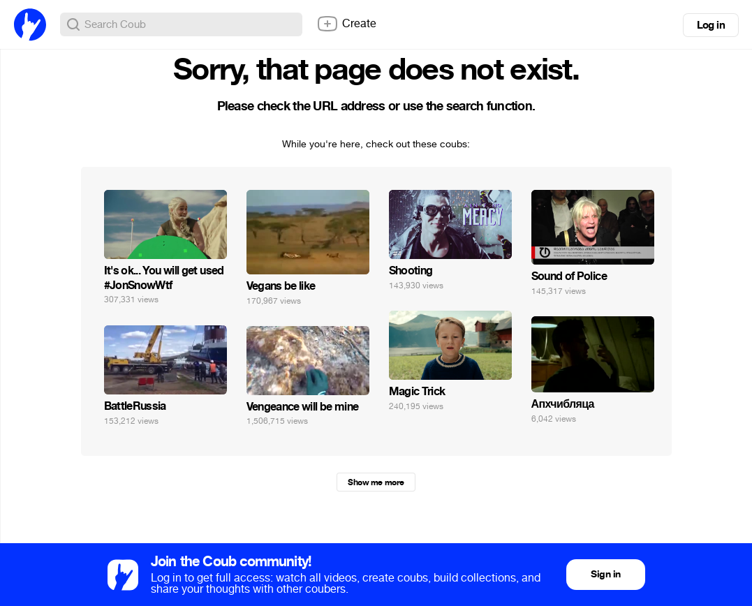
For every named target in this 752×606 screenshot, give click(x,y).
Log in (711, 25)
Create (346, 24)
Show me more (376, 482)
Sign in (605, 574)
